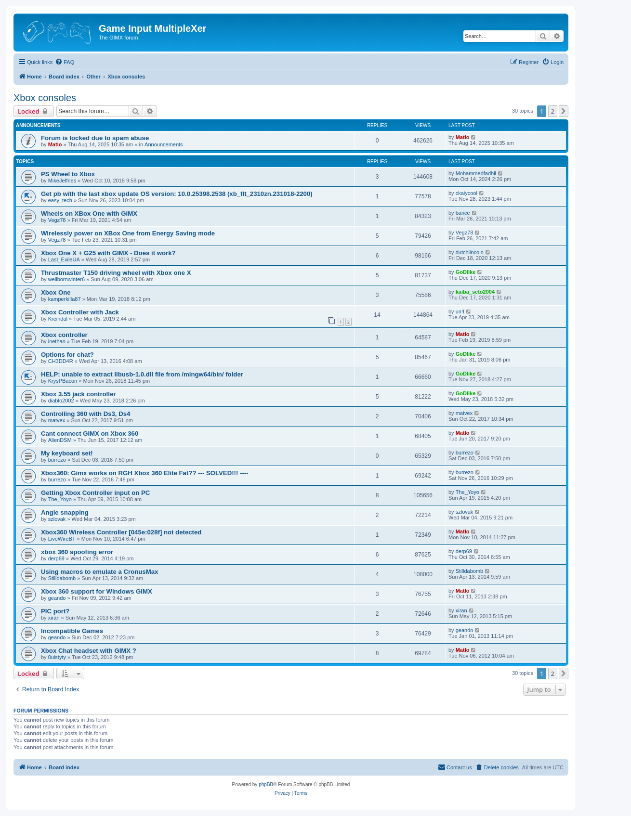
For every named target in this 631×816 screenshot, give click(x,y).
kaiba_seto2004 (475, 292)
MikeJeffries (62, 180)
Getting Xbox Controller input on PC (95, 492)
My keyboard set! (67, 453)
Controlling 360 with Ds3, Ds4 (85, 413)
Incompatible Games (72, 631)
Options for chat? (67, 354)
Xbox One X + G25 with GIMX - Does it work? (108, 253)
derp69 (56, 558)
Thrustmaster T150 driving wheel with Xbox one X (116, 272)
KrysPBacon (63, 381)
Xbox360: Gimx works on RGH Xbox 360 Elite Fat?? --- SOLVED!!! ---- (145, 473)
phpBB (266, 784)
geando (57, 598)
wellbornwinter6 (66, 279)
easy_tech (60, 200)
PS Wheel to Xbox (68, 174)
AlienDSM (60, 440)
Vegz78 (57, 220)
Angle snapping (65, 512)
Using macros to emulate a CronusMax (99, 571)
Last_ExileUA (64, 259)
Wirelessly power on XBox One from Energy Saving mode (128, 233)
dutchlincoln (470, 252)
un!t (460, 311)
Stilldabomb (62, 578)
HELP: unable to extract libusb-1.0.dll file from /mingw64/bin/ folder (142, 374)
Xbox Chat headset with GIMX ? (88, 650)
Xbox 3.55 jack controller (78, 394)
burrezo (57, 460)
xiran (54, 618)
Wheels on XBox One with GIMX (89, 213)
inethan (57, 341)
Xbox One (56, 292)
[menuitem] (64, 62)
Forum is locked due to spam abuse (95, 138)
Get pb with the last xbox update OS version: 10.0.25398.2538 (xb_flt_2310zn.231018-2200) (177, 193)
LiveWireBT (62, 539)
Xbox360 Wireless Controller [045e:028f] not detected (121, 532)
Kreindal (57, 319)
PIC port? (55, 611)
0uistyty (57, 657)
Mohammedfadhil (476, 173)
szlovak (57, 519)
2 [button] (552, 111)
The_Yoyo (60, 499)
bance (463, 213)
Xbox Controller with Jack (80, 312)
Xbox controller (64, 334)
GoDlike (466, 272)
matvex (56, 420)
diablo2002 (61, 400)
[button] (563, 111)
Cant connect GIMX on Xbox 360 (89, 433)
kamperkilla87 (64, 299)
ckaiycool (466, 193)
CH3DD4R (60, 361)
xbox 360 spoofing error (77, 552)
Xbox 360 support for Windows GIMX (96, 591)
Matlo (55, 144)
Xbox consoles (44, 97)
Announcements (164, 144)
